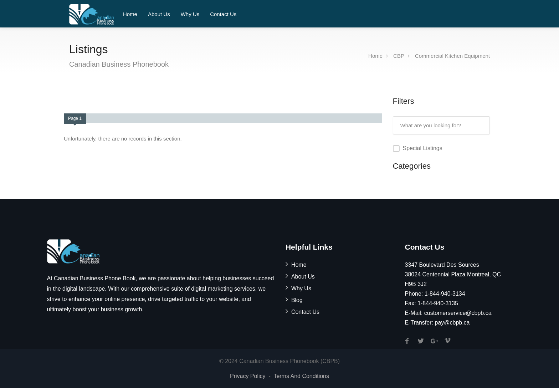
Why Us (190, 14)
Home (130, 14)
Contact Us (223, 14)
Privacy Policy (248, 376)
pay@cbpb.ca (452, 323)
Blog (297, 300)
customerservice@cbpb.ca (458, 313)
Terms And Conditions (301, 376)
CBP (398, 56)
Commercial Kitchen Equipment (452, 56)
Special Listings (422, 148)
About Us (159, 14)
